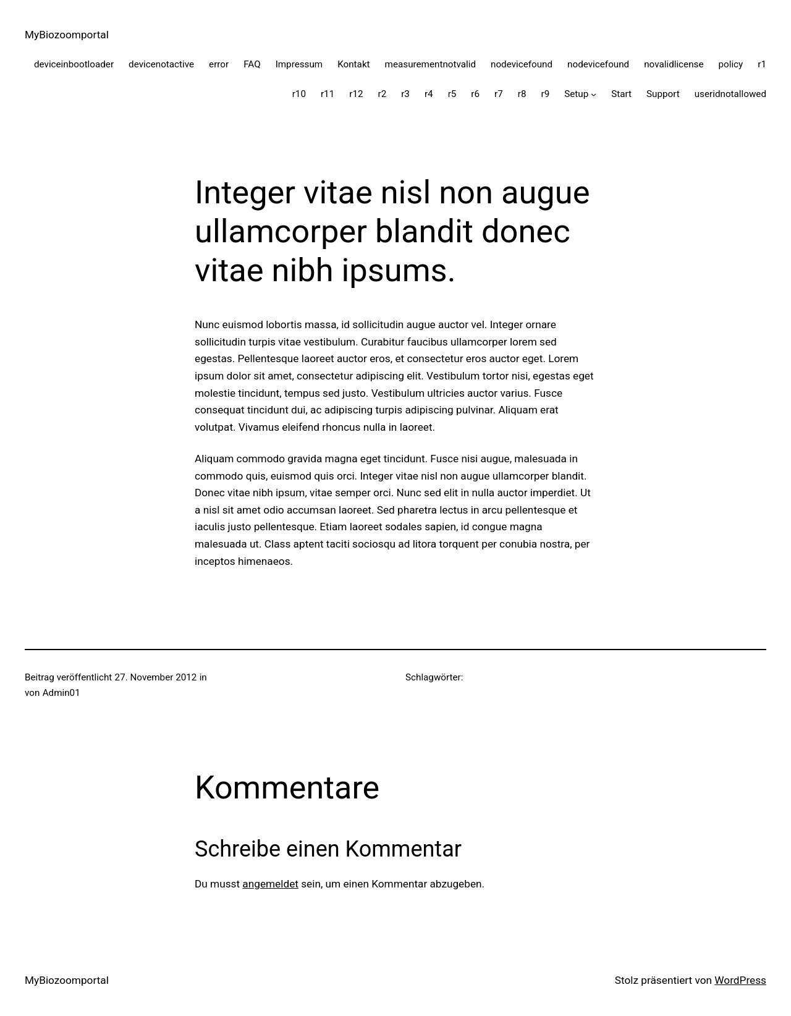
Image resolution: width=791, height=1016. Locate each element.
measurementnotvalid (430, 64)
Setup (576, 93)
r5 (452, 93)
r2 (382, 93)
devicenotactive (161, 64)
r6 (475, 93)
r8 (522, 93)
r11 (327, 93)
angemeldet (270, 884)
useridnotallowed (730, 93)
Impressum (299, 64)
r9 (545, 93)
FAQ (251, 64)
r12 (356, 93)
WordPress (740, 980)
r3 (405, 93)
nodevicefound (521, 64)
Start (621, 93)
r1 (762, 64)
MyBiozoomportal (67, 34)
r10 (299, 93)
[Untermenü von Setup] (593, 94)
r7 (498, 93)
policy (730, 64)
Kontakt (353, 64)
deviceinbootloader (74, 64)
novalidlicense (673, 64)
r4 (429, 93)
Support (663, 93)
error (219, 64)
